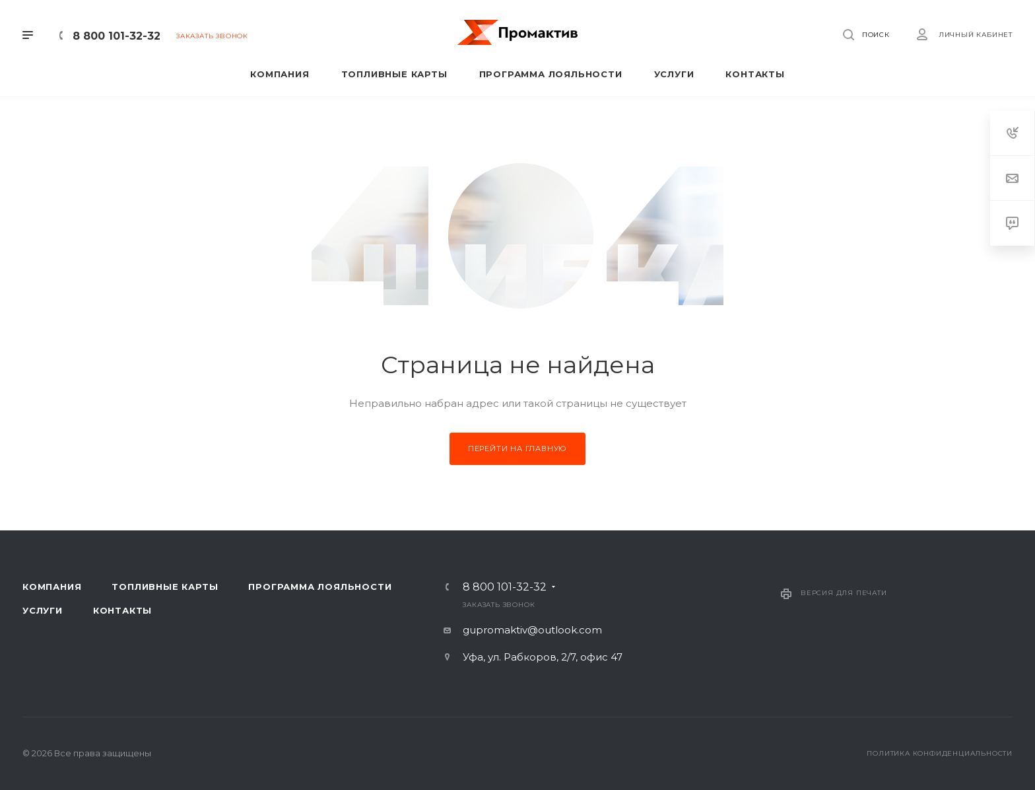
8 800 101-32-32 (116, 36)
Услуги (42, 610)
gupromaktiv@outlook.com (532, 630)
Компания (51, 586)
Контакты (122, 610)
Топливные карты (165, 586)
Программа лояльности (319, 586)
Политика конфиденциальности (940, 753)
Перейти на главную (517, 448)
